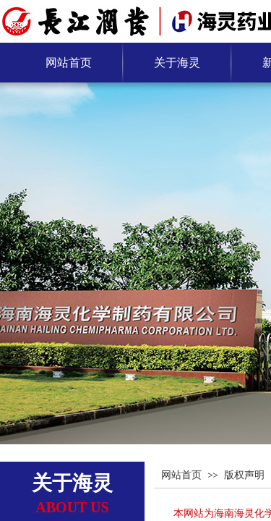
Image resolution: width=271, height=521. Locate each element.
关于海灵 (177, 62)
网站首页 (69, 62)
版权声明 (244, 475)
